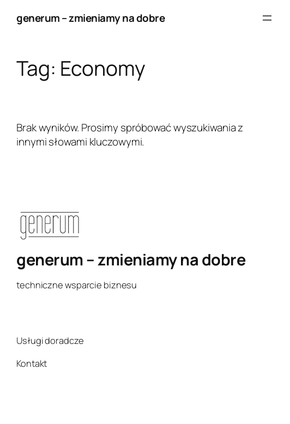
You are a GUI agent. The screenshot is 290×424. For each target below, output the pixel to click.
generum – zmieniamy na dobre (90, 18)
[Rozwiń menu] (267, 18)
